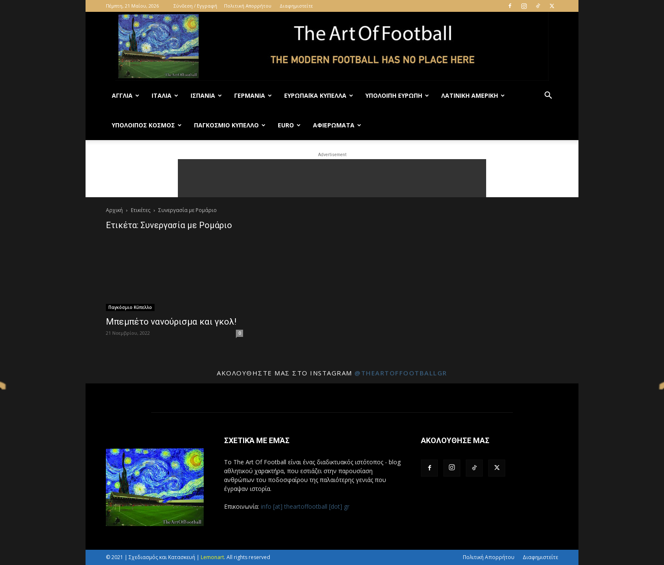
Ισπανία (206, 95)
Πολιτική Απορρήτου (247, 6)
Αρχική (114, 210)
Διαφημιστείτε (296, 6)
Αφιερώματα (337, 125)
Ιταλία (165, 95)
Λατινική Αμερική (473, 95)
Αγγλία (125, 95)
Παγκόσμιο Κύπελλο (230, 125)
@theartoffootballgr (400, 373)
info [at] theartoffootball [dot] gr (305, 506)
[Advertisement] (332, 178)
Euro (289, 125)
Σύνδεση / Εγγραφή (195, 6)
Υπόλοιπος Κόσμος (147, 125)
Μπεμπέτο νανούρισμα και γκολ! (171, 322)
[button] (548, 96)
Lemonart (212, 557)
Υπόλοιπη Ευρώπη (397, 95)
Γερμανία (253, 95)
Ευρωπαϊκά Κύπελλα (318, 95)
